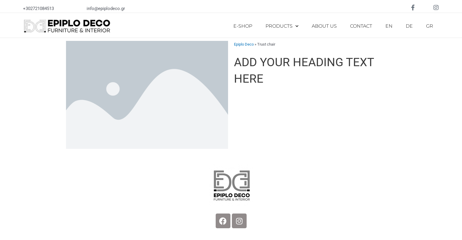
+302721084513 (38, 8)
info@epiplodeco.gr (106, 8)
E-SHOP (242, 26)
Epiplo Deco (244, 44)
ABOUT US (324, 26)
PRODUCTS (281, 26)
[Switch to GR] (429, 26)
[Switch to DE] (409, 26)
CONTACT (361, 26)
